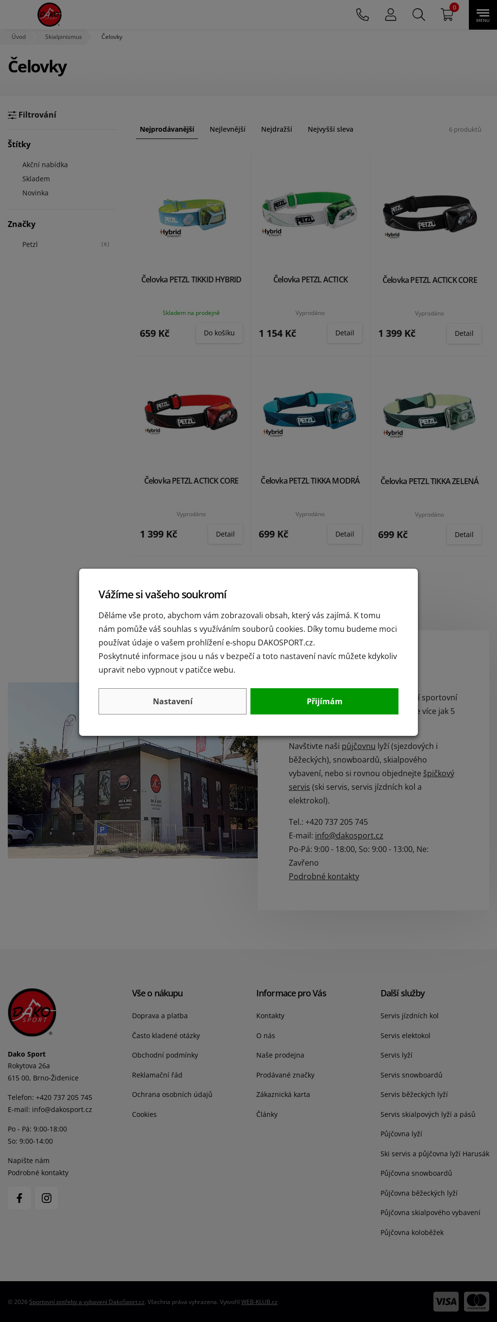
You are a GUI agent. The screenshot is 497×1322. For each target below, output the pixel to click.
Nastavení (173, 701)
